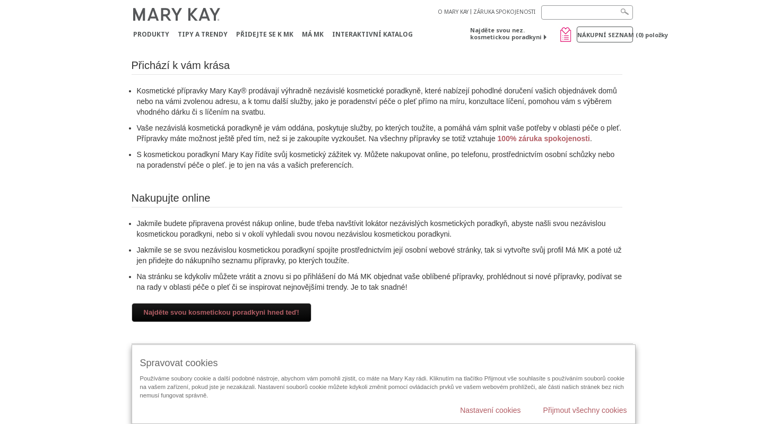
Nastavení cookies (490, 410)
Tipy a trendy (203, 34)
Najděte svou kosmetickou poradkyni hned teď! (221, 312)
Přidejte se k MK (264, 34)
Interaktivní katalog (372, 34)
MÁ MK (313, 34)
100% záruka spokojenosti (544, 138)
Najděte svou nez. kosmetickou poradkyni (506, 33)
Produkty (151, 34)
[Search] (587, 12)
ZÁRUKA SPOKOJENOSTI (504, 11)
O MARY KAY (453, 11)
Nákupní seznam (605, 35)
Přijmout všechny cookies (585, 410)
